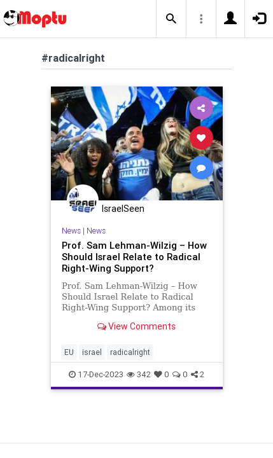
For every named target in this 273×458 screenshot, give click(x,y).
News (71, 230)
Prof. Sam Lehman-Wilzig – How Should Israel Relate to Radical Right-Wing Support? (134, 256)
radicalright (130, 352)
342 (139, 374)
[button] (171, 19)
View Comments (136, 326)
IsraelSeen (123, 208)
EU (69, 352)
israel (92, 352)
